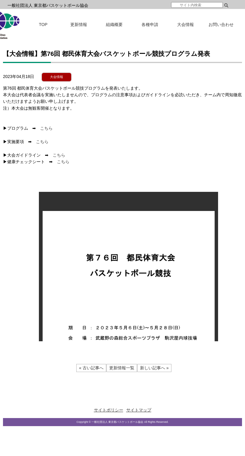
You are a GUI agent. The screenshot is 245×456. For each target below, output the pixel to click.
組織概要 (114, 24)
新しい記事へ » (154, 367)
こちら (46, 128)
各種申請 (149, 24)
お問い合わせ (221, 24)
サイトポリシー (108, 410)
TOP (43, 24)
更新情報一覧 (121, 367)
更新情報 (78, 24)
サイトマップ (138, 410)
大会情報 (185, 24)
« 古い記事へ (91, 367)
